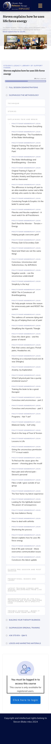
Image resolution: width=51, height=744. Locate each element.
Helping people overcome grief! (25, 234)
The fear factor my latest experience (27, 494)
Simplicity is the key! (20, 284)
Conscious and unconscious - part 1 (27, 408)
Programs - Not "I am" (21, 416)
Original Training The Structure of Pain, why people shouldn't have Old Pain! (27, 148)
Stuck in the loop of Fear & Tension (27, 433)
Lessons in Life (18, 441)
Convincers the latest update (24, 560)
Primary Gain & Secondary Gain (25, 242)
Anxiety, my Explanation (22, 370)
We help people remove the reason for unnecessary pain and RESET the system (28, 306)
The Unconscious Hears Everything (27, 126)
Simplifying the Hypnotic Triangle (26, 328)
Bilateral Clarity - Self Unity (23, 425)
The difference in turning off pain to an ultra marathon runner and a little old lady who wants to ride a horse (27, 190)
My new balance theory (22, 513)
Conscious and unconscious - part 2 (27, 400)
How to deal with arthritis (23, 521)
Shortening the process (22, 529)
